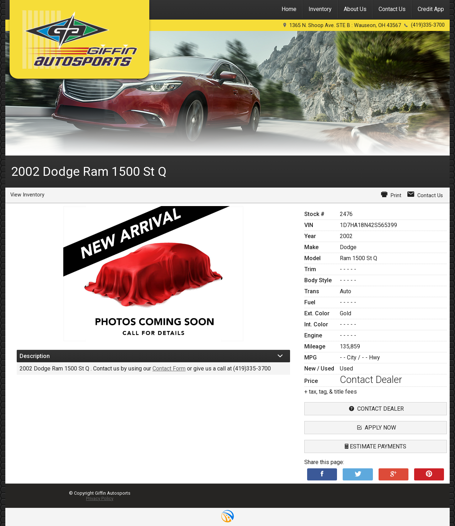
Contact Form (169, 368)
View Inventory (27, 195)
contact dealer (375, 408)
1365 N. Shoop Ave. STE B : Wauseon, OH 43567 (345, 25)
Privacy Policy (99, 498)
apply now (375, 427)
